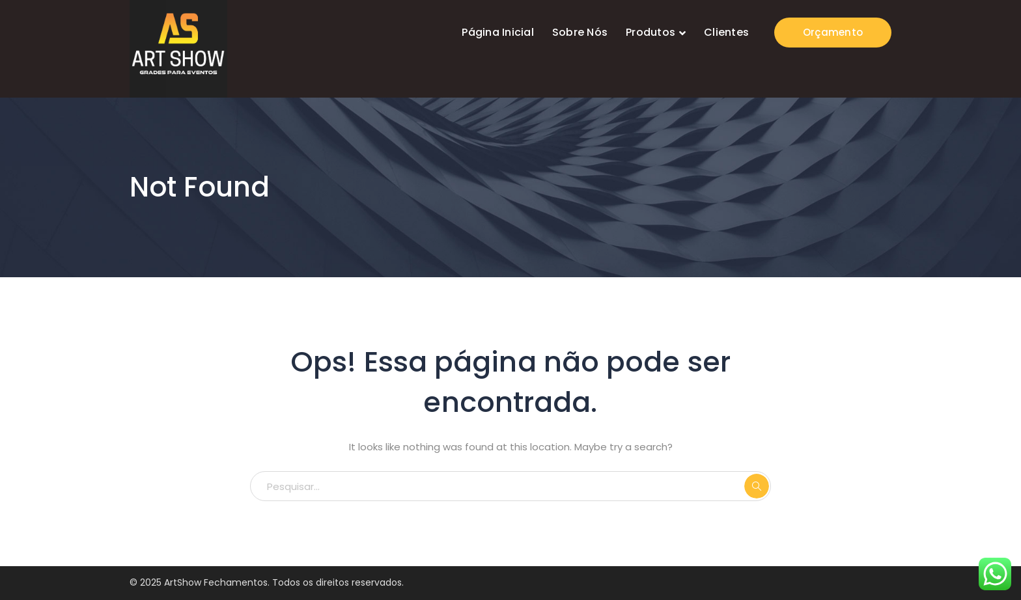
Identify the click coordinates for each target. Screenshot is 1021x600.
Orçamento (833, 32)
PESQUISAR (756, 486)
